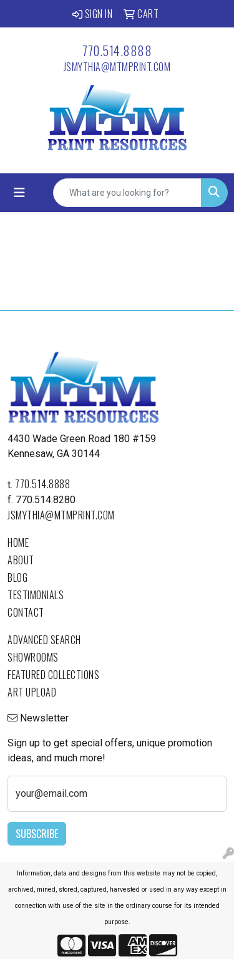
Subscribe (37, 833)
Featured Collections (53, 674)
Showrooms (33, 657)
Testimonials (35, 594)
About (20, 559)
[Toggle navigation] (19, 192)
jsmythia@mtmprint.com (117, 66)
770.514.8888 (117, 50)
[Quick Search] (127, 192)
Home (18, 542)
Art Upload (31, 692)
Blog (17, 577)
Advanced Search (44, 639)
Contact (25, 612)
